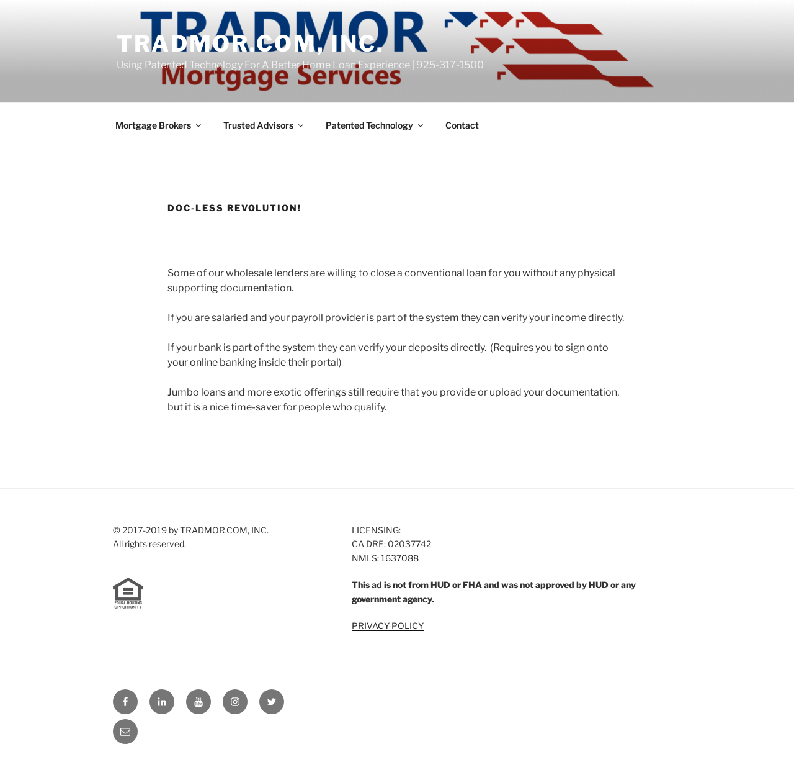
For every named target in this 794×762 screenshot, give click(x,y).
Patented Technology (375, 125)
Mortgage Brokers (159, 125)
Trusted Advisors (264, 125)
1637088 (400, 558)
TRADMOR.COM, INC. (251, 43)
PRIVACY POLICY (388, 625)
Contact (462, 125)
